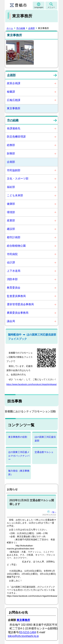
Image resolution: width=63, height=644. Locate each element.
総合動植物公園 (16, 245)
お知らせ (12, 489)
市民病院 (12, 254)
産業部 (11, 220)
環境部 (11, 212)
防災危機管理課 (16, 136)
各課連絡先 (13, 128)
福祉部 (11, 187)
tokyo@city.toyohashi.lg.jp (23, 636)
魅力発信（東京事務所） (18, 472)
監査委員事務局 (16, 296)
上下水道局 (13, 270)
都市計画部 (13, 237)
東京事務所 (13, 108)
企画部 (31, 28)
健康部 (11, 203)
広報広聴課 (13, 100)
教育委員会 (13, 287)
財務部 (11, 153)
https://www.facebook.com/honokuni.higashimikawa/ (31, 384)
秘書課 (11, 91)
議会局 (11, 321)
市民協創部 (13, 170)
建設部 (11, 228)
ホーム (10, 28)
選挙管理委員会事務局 (20, 304)
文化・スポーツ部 (17, 178)
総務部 (11, 145)
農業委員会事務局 (17, 312)
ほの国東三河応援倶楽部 (45, 439)
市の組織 (20, 28)
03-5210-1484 (27, 632)
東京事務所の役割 (17, 437)
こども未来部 (15, 195)
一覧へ (51, 512)
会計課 (11, 262)
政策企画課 (13, 83)
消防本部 (12, 279)
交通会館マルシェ (44, 452)
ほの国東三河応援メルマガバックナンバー (18, 456)
